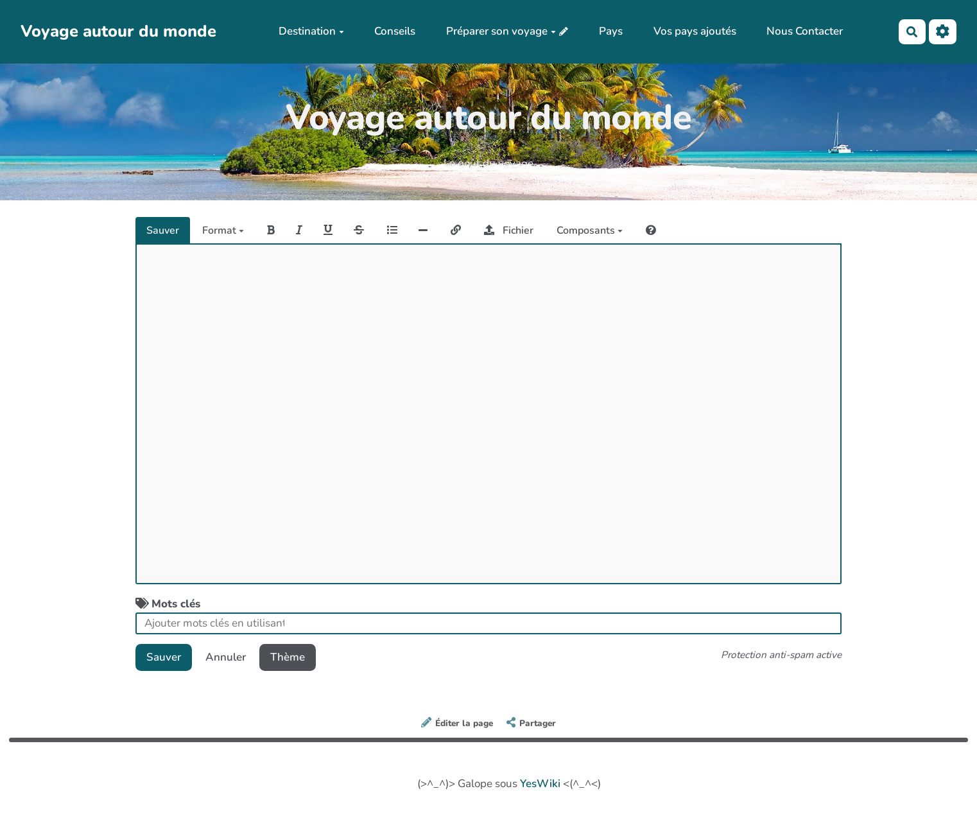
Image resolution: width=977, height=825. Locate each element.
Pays (611, 31)
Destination (311, 31)
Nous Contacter (804, 31)
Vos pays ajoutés (694, 31)
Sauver (162, 230)
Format (223, 230)
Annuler (225, 657)
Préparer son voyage (501, 31)
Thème (287, 657)
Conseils (394, 31)
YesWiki (540, 783)
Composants (590, 230)
